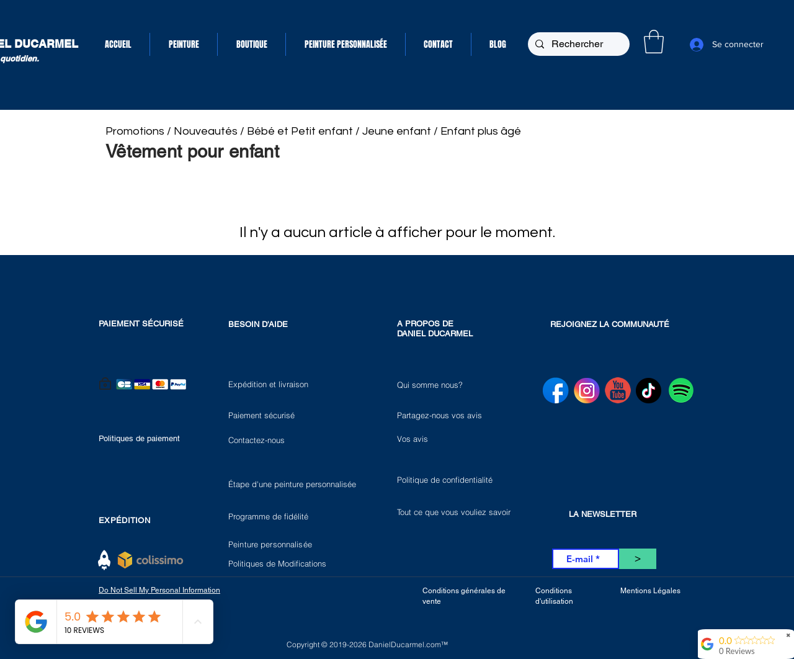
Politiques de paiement (139, 438)
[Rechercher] (577, 44)
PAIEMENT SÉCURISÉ (141, 323)
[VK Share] (618, 296)
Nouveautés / (210, 131)
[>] (637, 559)
